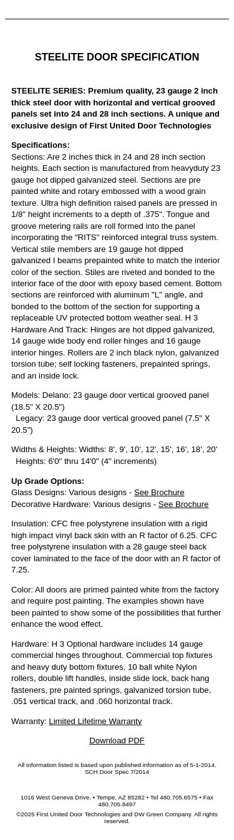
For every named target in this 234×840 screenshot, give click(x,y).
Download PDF (117, 740)
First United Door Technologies (78, 814)
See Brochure (159, 492)
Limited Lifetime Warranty (95, 721)
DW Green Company (162, 814)
